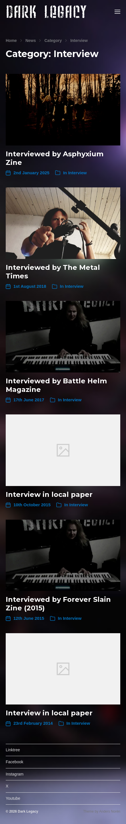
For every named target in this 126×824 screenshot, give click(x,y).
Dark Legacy (28, 811)
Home (11, 40)
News (30, 40)
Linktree (13, 750)
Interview (79, 40)
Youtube (13, 798)
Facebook (14, 762)
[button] (117, 11)
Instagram (14, 774)
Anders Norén (109, 811)
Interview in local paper (49, 494)
